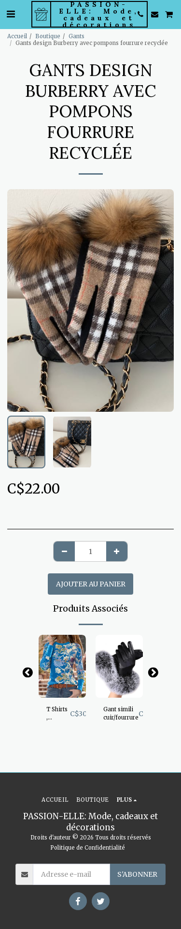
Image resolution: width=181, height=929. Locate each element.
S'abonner (137, 874)
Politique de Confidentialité (87, 847)
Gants (76, 36)
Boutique (47, 36)
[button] (10, 13)
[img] (62, 666)
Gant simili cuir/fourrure (121, 713)
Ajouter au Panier (90, 584)
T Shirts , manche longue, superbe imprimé (58, 714)
